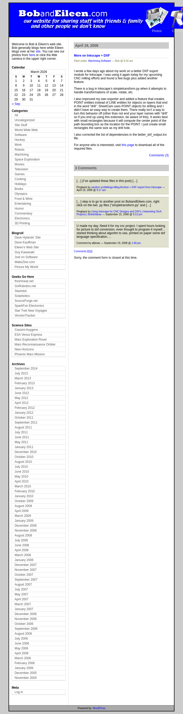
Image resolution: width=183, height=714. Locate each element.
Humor (19, 208)
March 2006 (22, 658)
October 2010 (23, 457)
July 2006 (21, 638)
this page (128, 145)
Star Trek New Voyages (30, 310)
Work (18, 145)
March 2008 (22, 555)
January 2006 (23, 668)
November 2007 (25, 570)
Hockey (19, 140)
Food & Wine (23, 199)
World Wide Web (26, 130)
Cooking (20, 179)
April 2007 (21, 599)
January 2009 (23, 521)
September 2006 (25, 629)
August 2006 (23, 633)
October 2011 (23, 417)
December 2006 (25, 614)
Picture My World (26, 267)
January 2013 (23, 388)
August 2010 (23, 462)
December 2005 (25, 673)
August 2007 (23, 584)
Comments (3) (159, 155)
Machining (21, 154)
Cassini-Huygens (26, 330)
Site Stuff (20, 125)
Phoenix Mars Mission (29, 354)
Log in (18, 692)
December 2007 (25, 565)
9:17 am (101, 190)
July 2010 (21, 467)
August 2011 (23, 427)
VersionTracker (24, 315)
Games (19, 174)
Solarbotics (22, 296)
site (38, 51)
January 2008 (23, 560)
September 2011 (25, 422)
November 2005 (25, 678)
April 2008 (21, 550)
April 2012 (21, 403)
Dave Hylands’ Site (27, 237)
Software (20, 135)
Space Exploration (26, 159)
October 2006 (23, 624)
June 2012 (21, 393)
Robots (19, 149)
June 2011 (21, 437)
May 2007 (21, 594)
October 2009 (23, 501)
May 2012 (21, 398)
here (32, 55)
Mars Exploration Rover (30, 339)
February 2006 (24, 663)
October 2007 (23, 575)
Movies (19, 164)
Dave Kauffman (25, 242)
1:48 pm (136, 243)
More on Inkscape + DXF (92, 55)
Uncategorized (24, 120)
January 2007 (23, 609)
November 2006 (25, 619)
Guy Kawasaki (24, 252)
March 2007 (22, 604)
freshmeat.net (23, 281)
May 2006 (21, 648)
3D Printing (22, 223)
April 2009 (21, 511)
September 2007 (25, 579)
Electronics (22, 218)
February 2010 (24, 491)
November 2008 (25, 530)
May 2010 (21, 476)
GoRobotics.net (25, 286)
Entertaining (22, 203)
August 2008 (23, 535)
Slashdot (20, 291)
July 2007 (21, 589)
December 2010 (25, 452)
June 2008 (21, 545)
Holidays (20, 184)
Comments (83, 251)
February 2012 (24, 408)
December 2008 (25, 525)
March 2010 (22, 486)
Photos (157, 31)
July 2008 (21, 540)
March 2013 (22, 378)
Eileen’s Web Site (26, 247)
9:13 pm (137, 214)
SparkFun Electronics (29, 306)
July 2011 (21, 432)
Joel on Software (25, 257)
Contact (177, 31)
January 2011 (23, 447)
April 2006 (21, 653)
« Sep (16, 104)
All (16, 115)
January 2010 (23, 496)
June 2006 (21, 643)
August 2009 (23, 506)
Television (21, 169)
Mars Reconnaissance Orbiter (34, 344)
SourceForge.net (25, 301)
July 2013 (21, 373)
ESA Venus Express (28, 334)
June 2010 (21, 471)
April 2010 (21, 481)
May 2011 (21, 442)
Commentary (23, 213)
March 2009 (22, 516)
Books (18, 189)
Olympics (20, 194)
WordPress (99, 708)
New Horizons (24, 349)
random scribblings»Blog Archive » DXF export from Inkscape (126, 187)
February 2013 (24, 383)
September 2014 (25, 368)
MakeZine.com (24, 262)
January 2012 (23, 412)
